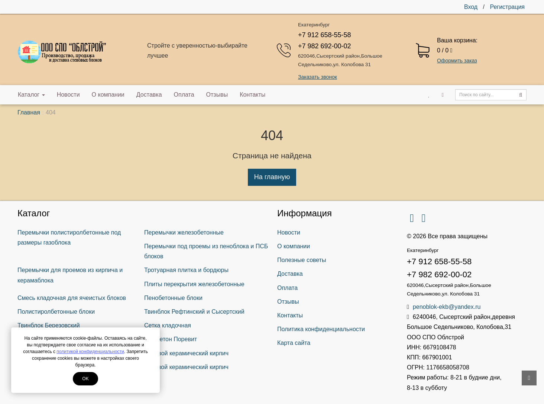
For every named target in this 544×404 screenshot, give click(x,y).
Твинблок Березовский (48, 325)
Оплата (184, 94)
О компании (108, 94)
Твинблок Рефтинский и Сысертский (194, 311)
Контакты (252, 94)
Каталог (31, 94)
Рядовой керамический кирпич (186, 367)
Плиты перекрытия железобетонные (194, 284)
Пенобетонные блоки (173, 298)
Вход (470, 7)
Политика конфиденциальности (321, 329)
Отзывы (217, 94)
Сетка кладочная (167, 325)
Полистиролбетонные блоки (56, 311)
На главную (272, 177)
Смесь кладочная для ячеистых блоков (71, 298)
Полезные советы (301, 260)
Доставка (149, 94)
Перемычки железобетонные (184, 232)
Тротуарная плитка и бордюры (186, 270)
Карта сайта (293, 343)
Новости (68, 94)
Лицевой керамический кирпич (186, 353)
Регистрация (507, 7)
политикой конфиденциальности (90, 351)
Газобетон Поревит (170, 339)
